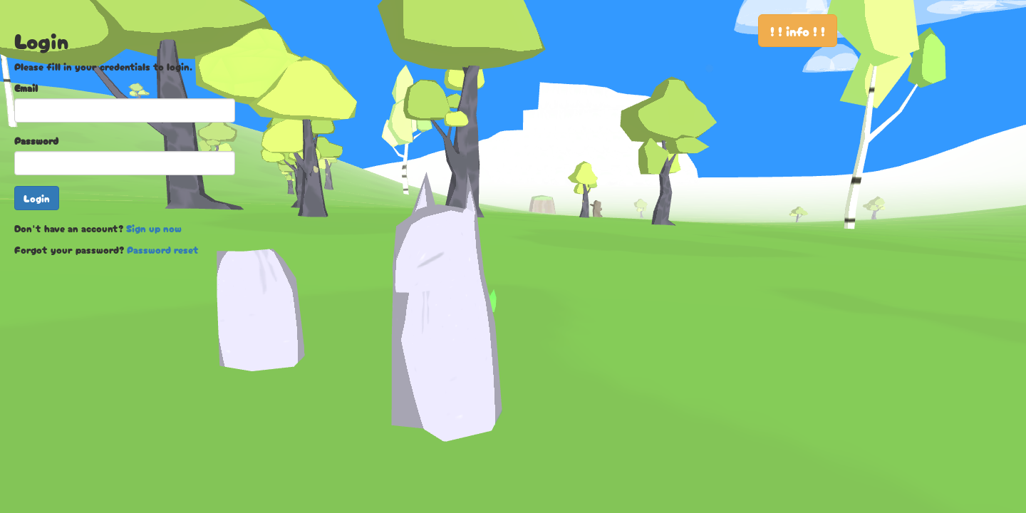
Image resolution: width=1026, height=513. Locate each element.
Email (26, 88)
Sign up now (154, 228)
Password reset (163, 249)
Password (36, 140)
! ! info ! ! (797, 30)
